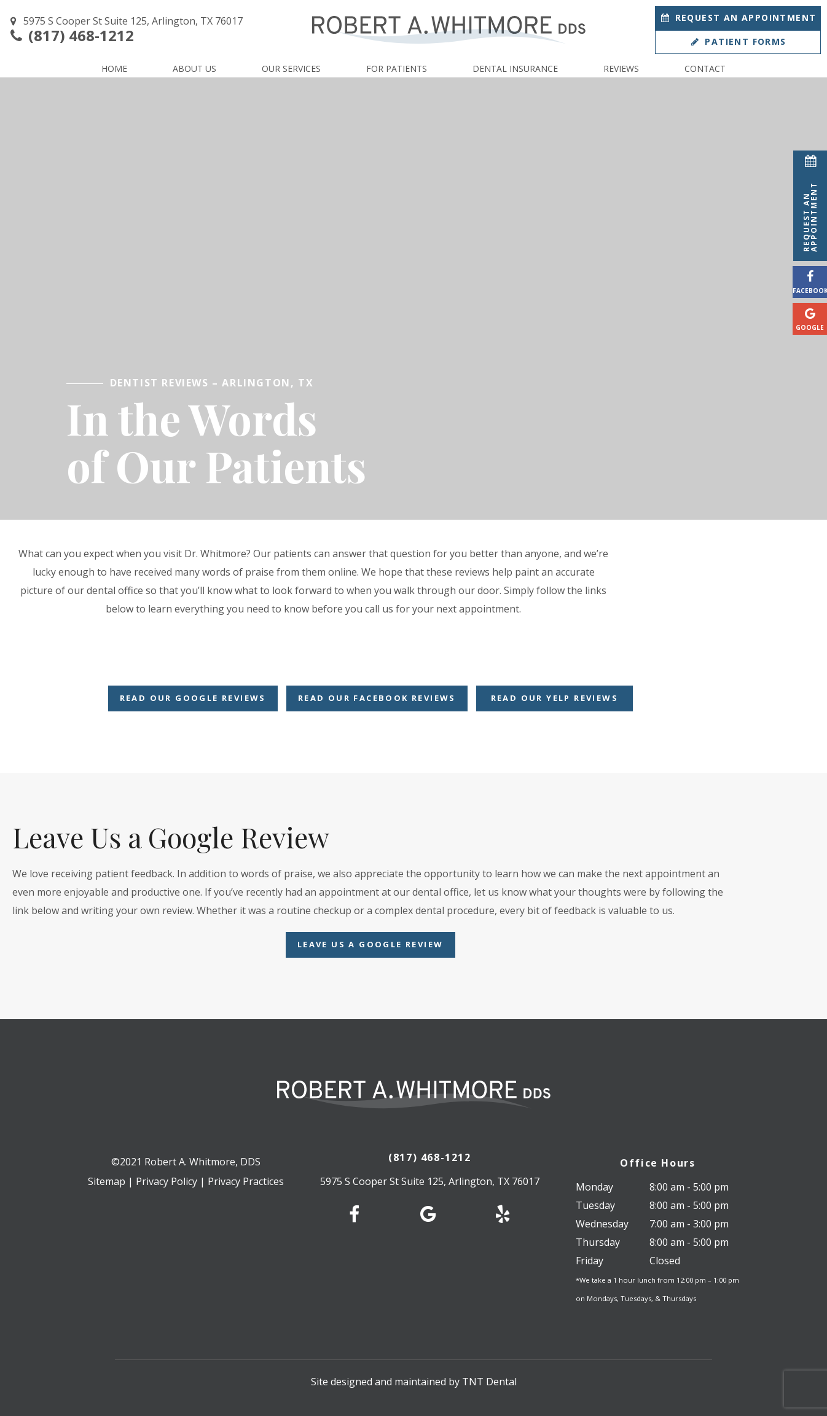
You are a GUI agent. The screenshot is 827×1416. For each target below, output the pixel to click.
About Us (194, 68)
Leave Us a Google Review (370, 944)
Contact (705, 68)
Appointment (738, 17)
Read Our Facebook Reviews (377, 697)
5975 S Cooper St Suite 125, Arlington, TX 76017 (124, 21)
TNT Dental (489, 1381)
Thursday (598, 1242)
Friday (589, 1260)
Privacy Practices (246, 1181)
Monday (594, 1187)
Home (114, 68)
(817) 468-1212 (70, 36)
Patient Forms (737, 41)
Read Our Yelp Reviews (554, 697)
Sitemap (106, 1181)
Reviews (621, 68)
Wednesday (602, 1223)
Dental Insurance (515, 68)
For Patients (396, 68)
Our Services (291, 68)
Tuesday (595, 1205)
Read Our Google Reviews (193, 697)
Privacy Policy (166, 1181)
